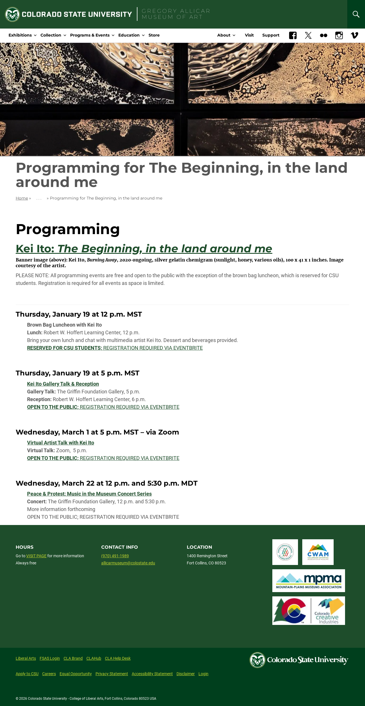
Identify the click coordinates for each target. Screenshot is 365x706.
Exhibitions (20, 35)
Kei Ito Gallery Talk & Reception (63, 384)
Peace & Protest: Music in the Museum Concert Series (89, 494)
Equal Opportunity (76, 673)
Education (129, 35)
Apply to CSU (27, 673)
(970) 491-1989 (115, 556)
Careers (49, 673)
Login (203, 673)
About (223, 35)
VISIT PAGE (36, 556)
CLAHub (93, 658)
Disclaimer (186, 673)
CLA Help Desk (118, 658)
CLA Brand (73, 658)
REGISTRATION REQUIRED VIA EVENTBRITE (115, 348)
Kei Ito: (144, 248)
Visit (249, 35)
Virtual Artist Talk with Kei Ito (60, 443)
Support (270, 35)
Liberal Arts (26, 658)
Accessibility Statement (152, 673)
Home (22, 198)
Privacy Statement (112, 673)
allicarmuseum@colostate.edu (128, 563)
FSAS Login (50, 658)
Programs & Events (90, 35)
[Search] (356, 14)
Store (154, 35)
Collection (50, 35)
